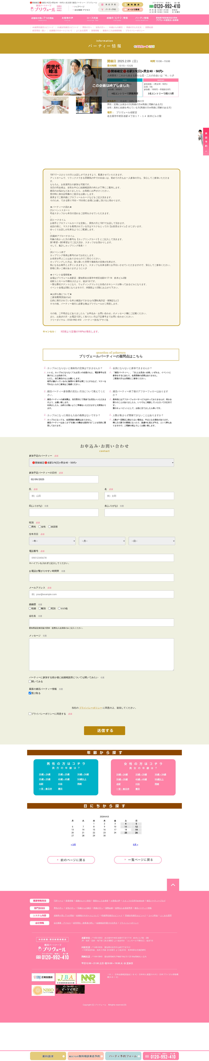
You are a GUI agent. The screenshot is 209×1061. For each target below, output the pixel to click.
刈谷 (60, 784)
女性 (44, 526)
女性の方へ (100, 27)
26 (136, 832)
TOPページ (58, 901)
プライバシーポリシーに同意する (51, 713)
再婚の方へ (98, 908)
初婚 (34, 608)
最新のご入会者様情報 (112, 30)
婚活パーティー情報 (143, 908)
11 (126, 826)
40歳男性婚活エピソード (43, 27)
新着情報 (95, 30)
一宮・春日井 (45, 789)
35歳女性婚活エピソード (68, 27)
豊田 (60, 789)
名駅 (41, 784)
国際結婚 (149, 27)
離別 (44, 608)
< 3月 (73, 844)
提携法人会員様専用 (123, 908)
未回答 (54, 526)
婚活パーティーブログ (156, 901)
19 (136, 829)
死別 (54, 608)
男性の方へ (87, 27)
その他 (64, 608)
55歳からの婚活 (116, 27)
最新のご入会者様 (100, 901)
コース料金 (153, 915)
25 (126, 832)
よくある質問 (82, 30)
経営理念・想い (39, 30)
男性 (34, 526)
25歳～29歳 (63, 774)
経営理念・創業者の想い (83, 923)
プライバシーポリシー (135, 30)
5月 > (135, 844)
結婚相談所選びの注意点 (106, 923)
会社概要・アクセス (62, 923)
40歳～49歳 (63, 779)
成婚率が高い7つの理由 (64, 915)
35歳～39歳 (44, 779)
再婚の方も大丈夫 (134, 27)
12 (136, 826)
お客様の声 (115, 901)
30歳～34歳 (83, 774)
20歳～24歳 (44, 774)
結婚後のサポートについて (61, 30)
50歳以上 (81, 779)
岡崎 (79, 784)
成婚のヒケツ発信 (83, 901)
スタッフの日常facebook (133, 901)
